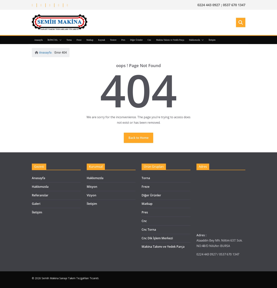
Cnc (149, 40)
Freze (79, 40)
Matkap (89, 40)
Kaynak (101, 40)
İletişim (212, 40)
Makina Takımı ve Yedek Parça (170, 40)
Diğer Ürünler (136, 40)
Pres (123, 40)
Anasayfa (38, 40)
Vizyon (91, 195)
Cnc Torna (149, 229)
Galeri (36, 204)
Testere (113, 40)
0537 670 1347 (234, 5)
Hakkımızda (194, 40)
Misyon (92, 187)
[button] (60, 40)
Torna (69, 40)
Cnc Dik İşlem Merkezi (157, 238)
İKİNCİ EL (53, 40)
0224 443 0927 (208, 5)
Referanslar (40, 195)
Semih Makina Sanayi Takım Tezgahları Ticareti (70, 278)
